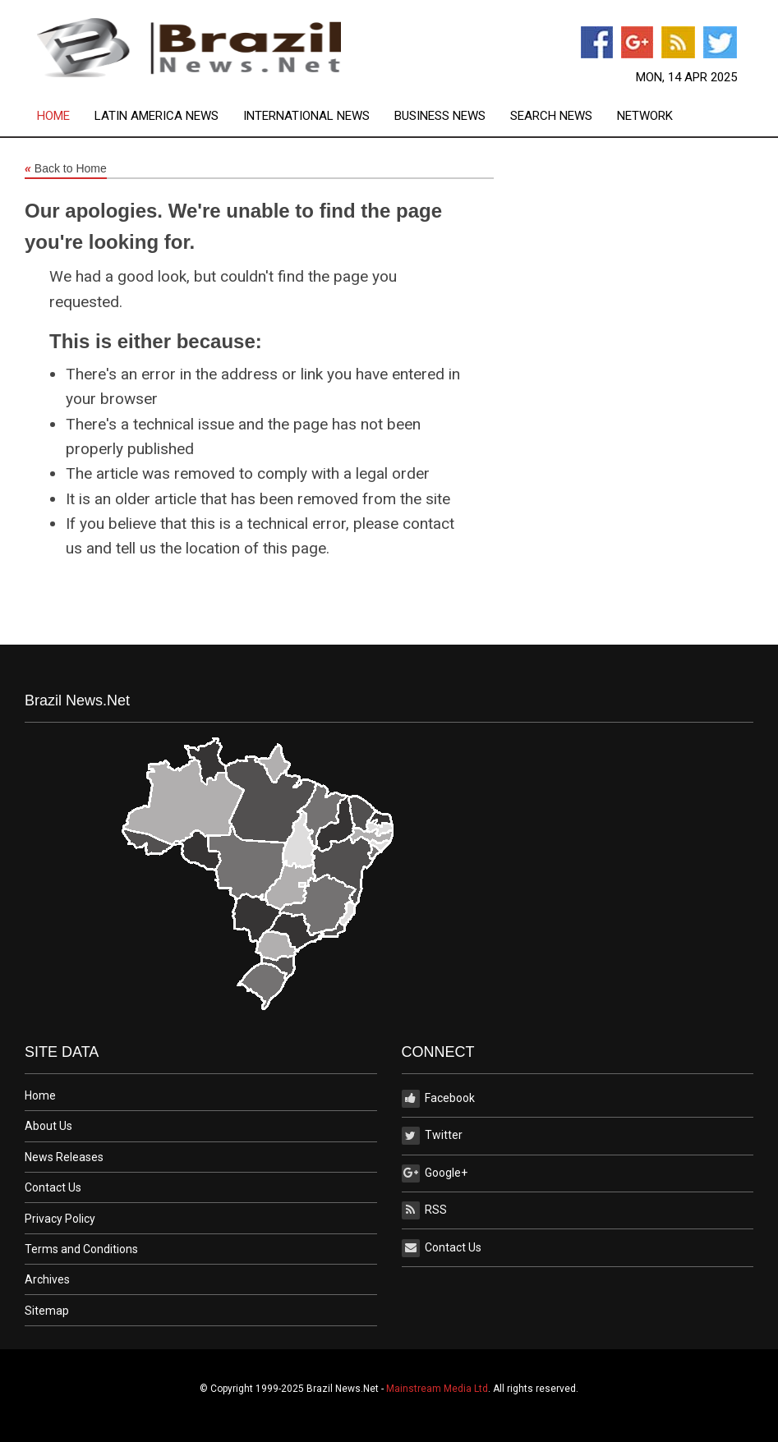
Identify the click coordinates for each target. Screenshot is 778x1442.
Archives (47, 1279)
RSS (424, 1210)
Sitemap (47, 1310)
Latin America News (156, 116)
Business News (440, 116)
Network (645, 116)
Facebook (438, 1099)
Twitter (432, 1136)
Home (53, 116)
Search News (551, 116)
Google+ (434, 1173)
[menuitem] (65, 116)
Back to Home (66, 169)
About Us (48, 1125)
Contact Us (53, 1187)
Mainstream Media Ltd (437, 1388)
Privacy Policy (60, 1218)
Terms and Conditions (81, 1249)
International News (306, 116)
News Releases (64, 1157)
